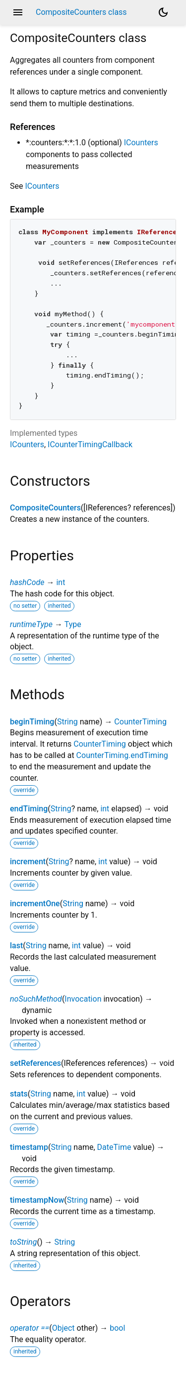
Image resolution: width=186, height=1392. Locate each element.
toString (23, 1242)
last (16, 945)
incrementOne (35, 903)
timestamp (29, 1147)
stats (19, 1093)
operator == (29, 1328)
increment (28, 861)
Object (63, 1328)
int (60, 582)
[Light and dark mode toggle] (163, 12)
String (67, 721)
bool (117, 1328)
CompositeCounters (45, 507)
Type (72, 624)
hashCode (27, 582)
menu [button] (18, 12)
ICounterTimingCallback (90, 444)
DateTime (114, 1147)
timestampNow (37, 1200)
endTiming (29, 808)
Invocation (82, 999)
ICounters (141, 142)
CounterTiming (140, 721)
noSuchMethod (36, 999)
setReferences (35, 1063)
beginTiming (32, 721)
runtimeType (31, 624)
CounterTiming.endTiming (122, 755)
